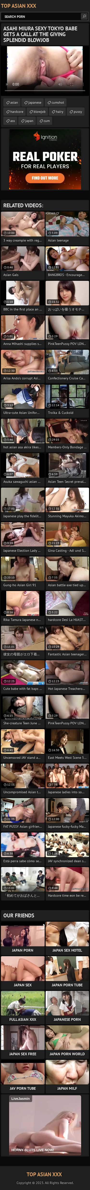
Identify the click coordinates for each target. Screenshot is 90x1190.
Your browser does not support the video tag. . (45, 71)
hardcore (16, 111)
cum (47, 121)
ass (12, 121)
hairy (59, 111)
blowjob (40, 111)
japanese (34, 102)
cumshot (58, 102)
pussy (78, 111)
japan (29, 121)
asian (14, 102)
